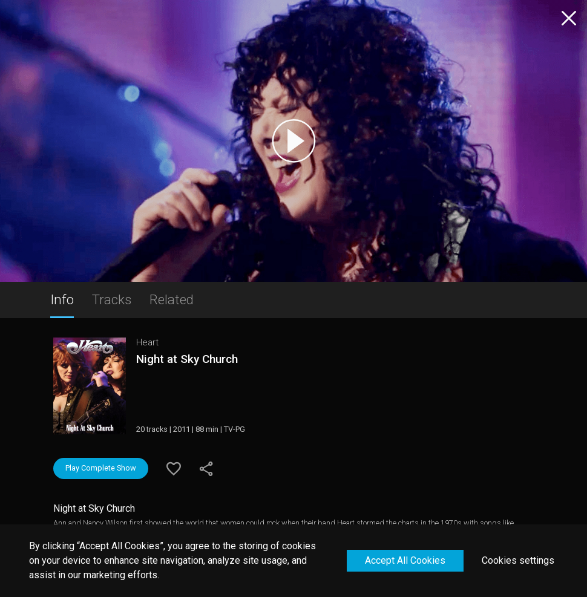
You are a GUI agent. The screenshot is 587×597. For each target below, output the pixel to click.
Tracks (111, 299)
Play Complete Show (100, 467)
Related (171, 299)
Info (62, 299)
